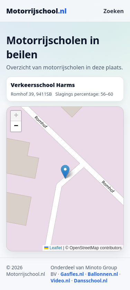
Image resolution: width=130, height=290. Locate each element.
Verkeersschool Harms (43, 85)
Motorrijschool (36, 11)
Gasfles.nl (72, 274)
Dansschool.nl (91, 280)
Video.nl (60, 280)
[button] (65, 172)
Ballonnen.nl (103, 274)
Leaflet (53, 247)
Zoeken (113, 11)
